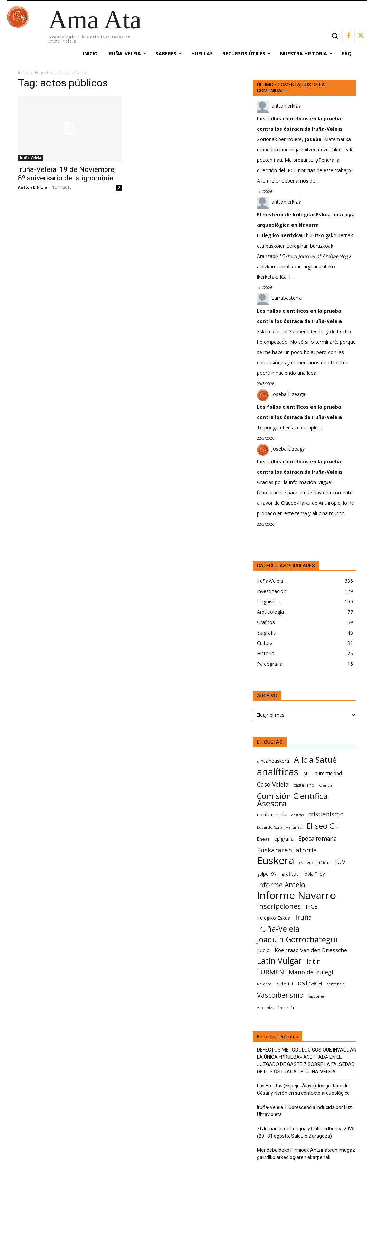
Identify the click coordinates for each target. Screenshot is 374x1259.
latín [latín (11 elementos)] (314, 961)
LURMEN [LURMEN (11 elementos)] (270, 971)
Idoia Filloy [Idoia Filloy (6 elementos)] (314, 874)
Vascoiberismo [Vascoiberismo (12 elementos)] (280, 995)
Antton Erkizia (32, 187)
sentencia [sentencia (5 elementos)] (336, 984)
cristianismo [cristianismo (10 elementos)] (326, 814)
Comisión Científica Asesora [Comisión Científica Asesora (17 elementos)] (292, 800)
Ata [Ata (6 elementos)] (306, 774)
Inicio (23, 72)
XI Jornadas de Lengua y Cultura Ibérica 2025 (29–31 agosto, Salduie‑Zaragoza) (306, 1132)
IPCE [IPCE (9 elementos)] (311, 906)
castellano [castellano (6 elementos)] (304, 785)
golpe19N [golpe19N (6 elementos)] (267, 874)
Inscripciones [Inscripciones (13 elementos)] (279, 906)
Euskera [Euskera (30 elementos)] (275, 860)
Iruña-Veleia (30, 157)
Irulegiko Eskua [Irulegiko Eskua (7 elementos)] (273, 918)
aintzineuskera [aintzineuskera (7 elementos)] (273, 761)
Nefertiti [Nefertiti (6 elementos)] (284, 984)
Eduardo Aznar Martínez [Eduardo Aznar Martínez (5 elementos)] (279, 827)
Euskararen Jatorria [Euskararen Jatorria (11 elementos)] (287, 849)
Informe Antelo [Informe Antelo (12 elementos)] (281, 884)
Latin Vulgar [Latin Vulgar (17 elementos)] (279, 960)
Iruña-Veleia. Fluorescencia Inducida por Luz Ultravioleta (304, 1110)
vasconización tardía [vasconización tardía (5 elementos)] (275, 1007)
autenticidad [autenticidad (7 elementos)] (328, 773)
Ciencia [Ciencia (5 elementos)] (326, 785)
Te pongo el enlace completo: (290, 427)
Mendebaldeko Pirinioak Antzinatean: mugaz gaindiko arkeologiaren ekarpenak (306, 1153)
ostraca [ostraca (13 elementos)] (310, 983)
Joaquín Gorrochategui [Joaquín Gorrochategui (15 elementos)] (297, 939)
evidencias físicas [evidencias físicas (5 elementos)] (314, 862)
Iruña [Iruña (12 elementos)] (303, 917)
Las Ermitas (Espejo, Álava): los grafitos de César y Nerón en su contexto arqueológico (303, 1089)
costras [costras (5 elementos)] (297, 815)
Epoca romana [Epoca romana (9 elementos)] (317, 838)
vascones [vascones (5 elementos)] (316, 996)
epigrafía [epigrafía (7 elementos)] (284, 838)
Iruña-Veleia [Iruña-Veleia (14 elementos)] (278, 928)
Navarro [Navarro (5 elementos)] (264, 984)
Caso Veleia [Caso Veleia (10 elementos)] (273, 784)
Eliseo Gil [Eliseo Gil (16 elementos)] (323, 826)
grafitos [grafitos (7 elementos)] (290, 873)
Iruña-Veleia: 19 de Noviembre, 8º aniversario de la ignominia (67, 173)
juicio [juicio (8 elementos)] (263, 949)
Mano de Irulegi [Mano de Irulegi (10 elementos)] (311, 972)
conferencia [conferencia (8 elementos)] (271, 814)
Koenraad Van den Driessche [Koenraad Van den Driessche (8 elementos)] (311, 949)
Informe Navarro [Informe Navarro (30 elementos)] (296, 895)
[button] (334, 35)
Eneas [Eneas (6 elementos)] (263, 839)
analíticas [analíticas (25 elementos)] (277, 771)
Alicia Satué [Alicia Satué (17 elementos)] (315, 759)
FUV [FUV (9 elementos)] (339, 861)
